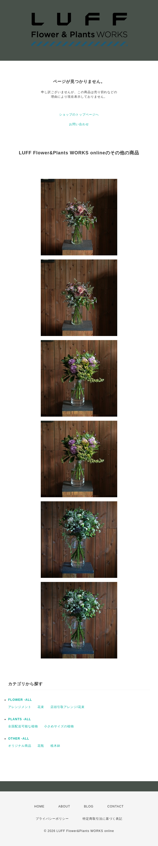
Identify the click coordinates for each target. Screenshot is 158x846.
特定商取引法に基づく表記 (102, 818)
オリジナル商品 (19, 746)
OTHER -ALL (18, 738)
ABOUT (64, 806)
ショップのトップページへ (79, 114)
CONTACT (115, 806)
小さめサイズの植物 (59, 726)
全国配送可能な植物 (23, 726)
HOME (39, 806)
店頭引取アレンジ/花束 (67, 707)
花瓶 (40, 746)
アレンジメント (19, 707)
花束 (40, 707)
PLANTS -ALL (19, 719)
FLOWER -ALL (20, 700)
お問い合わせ (79, 124)
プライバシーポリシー (52, 818)
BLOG (89, 806)
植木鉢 (55, 746)
